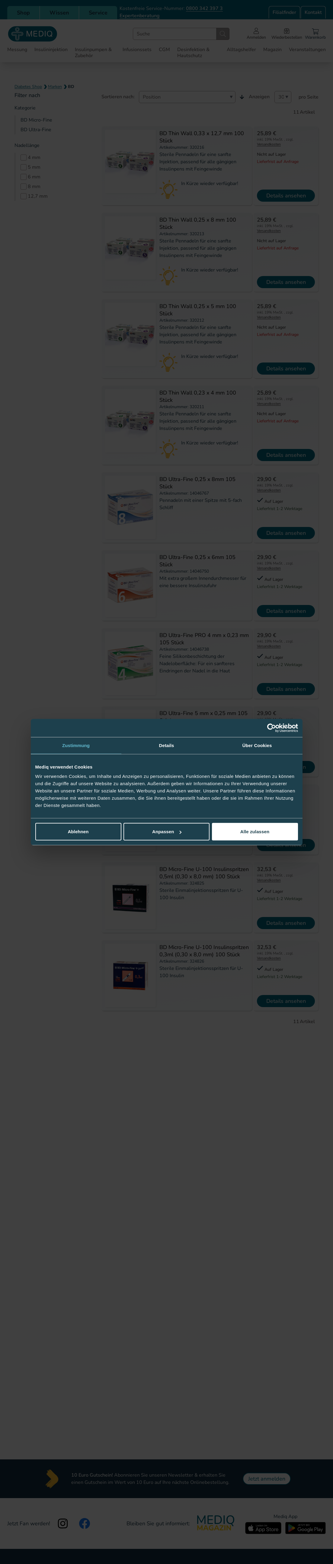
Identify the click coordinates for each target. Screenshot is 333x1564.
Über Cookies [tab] (257, 745)
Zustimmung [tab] (76, 745)
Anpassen (166, 831)
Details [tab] (166, 745)
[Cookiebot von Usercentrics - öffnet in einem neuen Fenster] (271, 727)
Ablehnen (78, 831)
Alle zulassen (254, 831)
